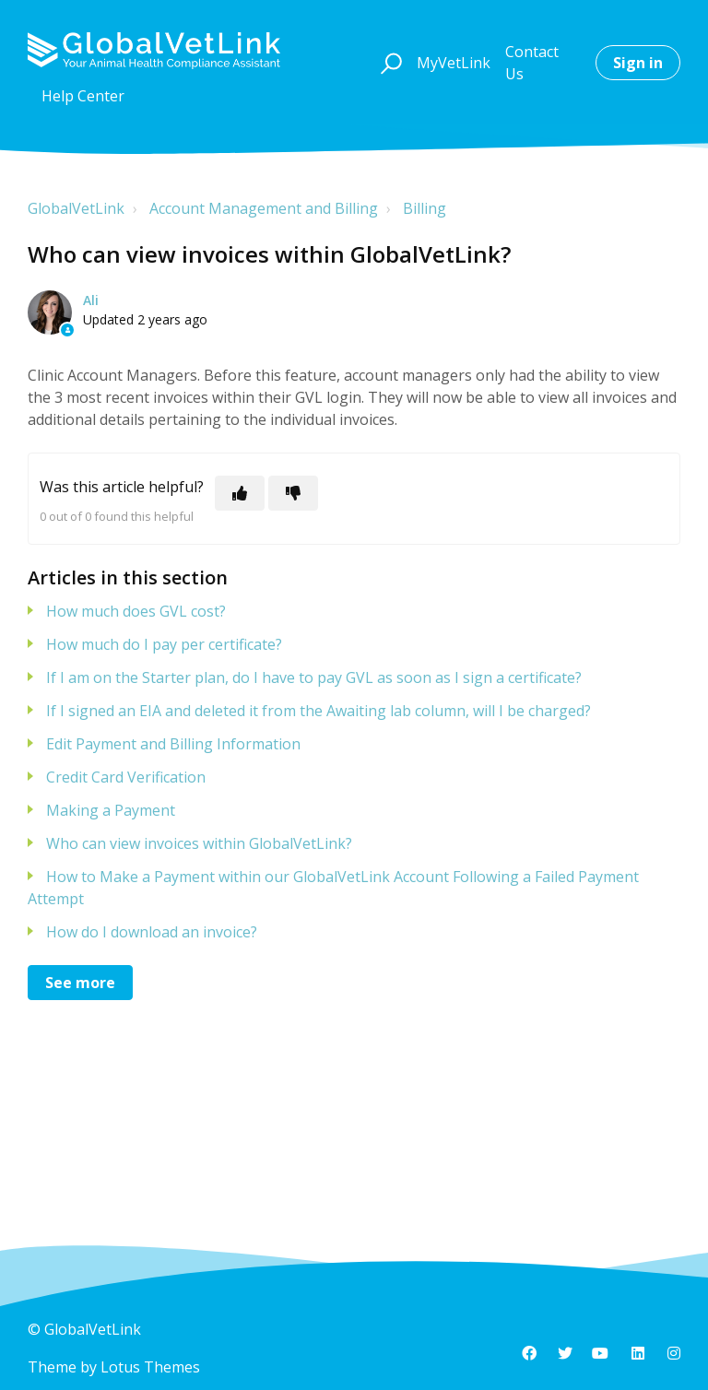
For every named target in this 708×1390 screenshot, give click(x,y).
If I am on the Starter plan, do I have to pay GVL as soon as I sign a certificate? (314, 677)
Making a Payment (110, 810)
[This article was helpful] (240, 493)
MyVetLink (453, 63)
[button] (388, 63)
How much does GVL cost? (136, 611)
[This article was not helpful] (293, 493)
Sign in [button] (638, 63)
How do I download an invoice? (151, 932)
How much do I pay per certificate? (164, 644)
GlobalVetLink (76, 208)
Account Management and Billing (263, 208)
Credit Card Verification (126, 777)
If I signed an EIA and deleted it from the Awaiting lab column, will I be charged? (318, 711)
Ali (91, 300)
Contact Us (532, 62)
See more (80, 982)
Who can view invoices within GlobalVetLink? (199, 843)
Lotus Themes (150, 1367)
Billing (424, 208)
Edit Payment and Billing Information (173, 744)
